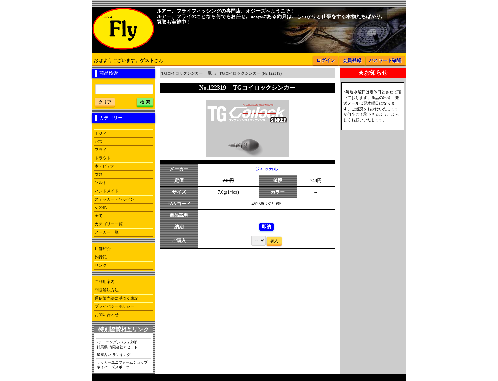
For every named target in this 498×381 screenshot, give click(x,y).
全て (99, 215)
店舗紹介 (103, 248)
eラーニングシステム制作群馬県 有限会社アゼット (117, 344)
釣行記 (101, 257)
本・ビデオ (105, 166)
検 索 (145, 102)
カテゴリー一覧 (109, 224)
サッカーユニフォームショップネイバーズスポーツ (122, 364)
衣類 (99, 174)
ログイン (325, 60)
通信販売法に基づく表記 (116, 298)
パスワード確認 (385, 60)
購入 (274, 240)
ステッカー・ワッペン (114, 199)
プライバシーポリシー (114, 306)
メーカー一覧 (107, 232)
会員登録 (352, 60)
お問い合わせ (107, 314)
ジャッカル (266, 169)
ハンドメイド (107, 191)
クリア (104, 102)
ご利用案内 (105, 281)
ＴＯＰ (101, 133)
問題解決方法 (107, 290)
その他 (101, 207)
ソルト (101, 182)
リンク (101, 265)
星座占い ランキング (113, 355)
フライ (101, 149)
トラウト (103, 158)
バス (99, 141)
